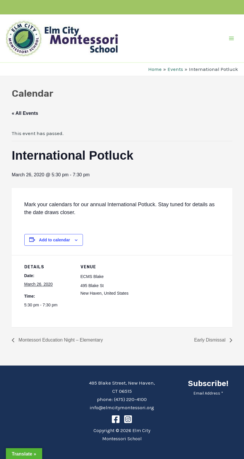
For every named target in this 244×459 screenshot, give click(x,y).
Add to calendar (54, 240)
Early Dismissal (210, 339)
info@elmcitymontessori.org (122, 407)
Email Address (208, 393)
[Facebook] (115, 419)
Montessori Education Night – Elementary (61, 339)
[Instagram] (128, 419)
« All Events (25, 113)
